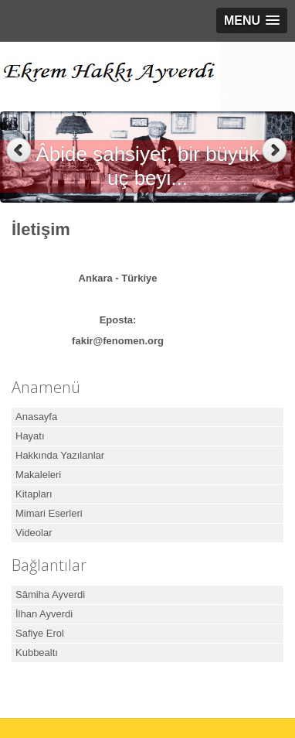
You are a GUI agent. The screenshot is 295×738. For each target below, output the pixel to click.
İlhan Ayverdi (44, 614)
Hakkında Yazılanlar (59, 455)
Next (276, 150)
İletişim (41, 229)
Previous (19, 150)
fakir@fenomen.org (118, 341)
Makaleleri (38, 474)
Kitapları (34, 494)
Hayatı (30, 436)
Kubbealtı (36, 652)
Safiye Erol (39, 633)
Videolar (33, 532)
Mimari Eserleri (49, 513)
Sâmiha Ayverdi (50, 594)
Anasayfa (36, 416)
